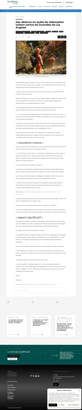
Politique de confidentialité (72, 407)
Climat (40, 6)
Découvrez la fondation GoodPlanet (10, 396)
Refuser (62, 404)
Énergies (54, 6)
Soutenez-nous (11, 389)
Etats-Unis (55, 31)
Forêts (61, 31)
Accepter (52, 404)
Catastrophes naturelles (23, 31)
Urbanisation (44, 32)
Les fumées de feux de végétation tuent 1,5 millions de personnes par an (36, 284)
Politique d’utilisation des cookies (57, 407)
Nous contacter (11, 386)
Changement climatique (37, 31)
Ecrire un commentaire (23, 290)
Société (61, 6)
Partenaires (10, 384)
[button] (79, 390)
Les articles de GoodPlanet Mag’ (17, 7)
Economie (48, 31)
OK (56, 383)
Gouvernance (19, 32)
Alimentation (69, 6)
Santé (37, 32)
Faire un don (69, 2)
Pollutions (47, 6)
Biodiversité (32, 6)
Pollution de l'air (29, 32)
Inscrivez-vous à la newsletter (54, 2)
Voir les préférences (73, 404)
